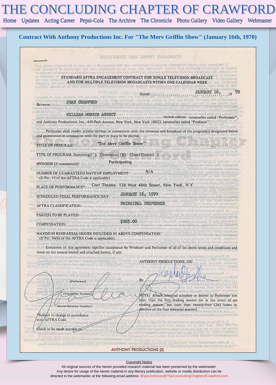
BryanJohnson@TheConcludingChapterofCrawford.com (184, 376)
